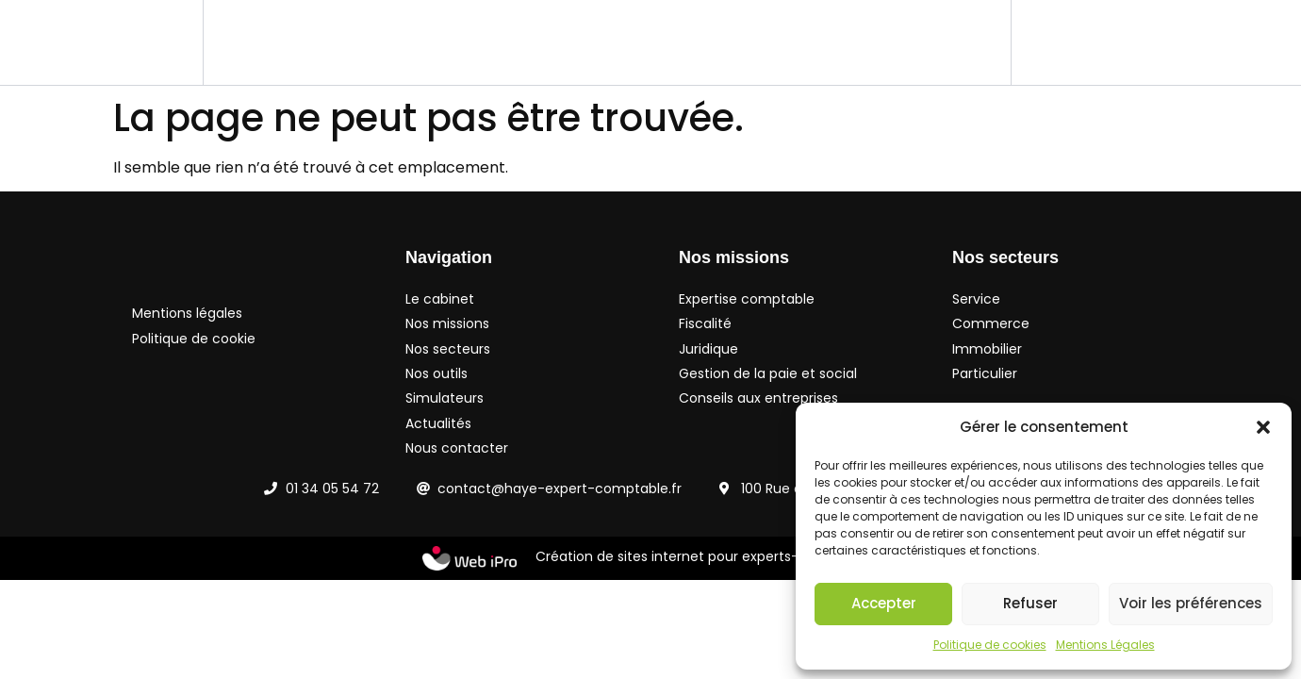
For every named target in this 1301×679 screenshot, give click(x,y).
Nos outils (625, 42)
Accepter (883, 603)
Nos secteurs (514, 42)
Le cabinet (270, 42)
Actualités (825, 42)
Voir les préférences (1190, 603)
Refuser (1030, 603)
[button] (1263, 427)
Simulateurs (724, 42)
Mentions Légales (1105, 645)
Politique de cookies (989, 645)
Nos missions (383, 42)
